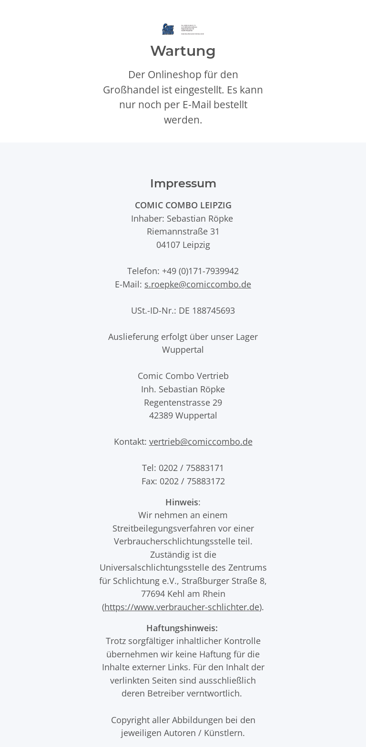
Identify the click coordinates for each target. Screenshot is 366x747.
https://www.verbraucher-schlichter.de (181, 607)
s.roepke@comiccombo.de (197, 284)
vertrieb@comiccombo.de (201, 441)
